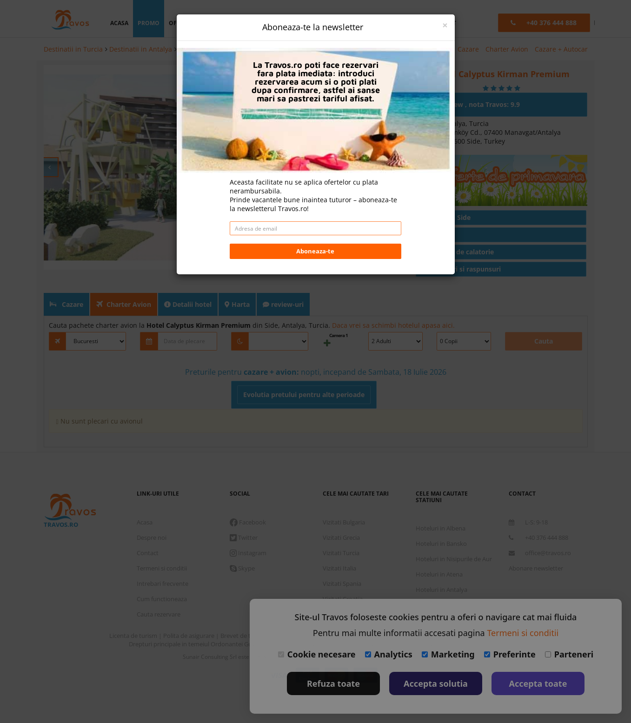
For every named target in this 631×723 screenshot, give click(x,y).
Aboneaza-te (315, 197)
